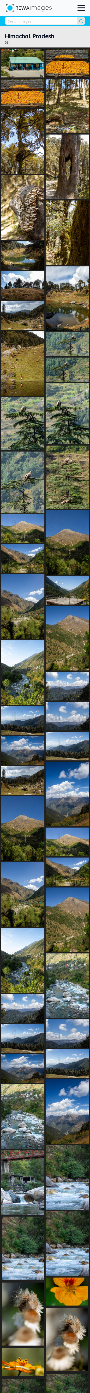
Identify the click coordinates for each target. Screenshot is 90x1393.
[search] (81, 21)
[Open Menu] (81, 8)
